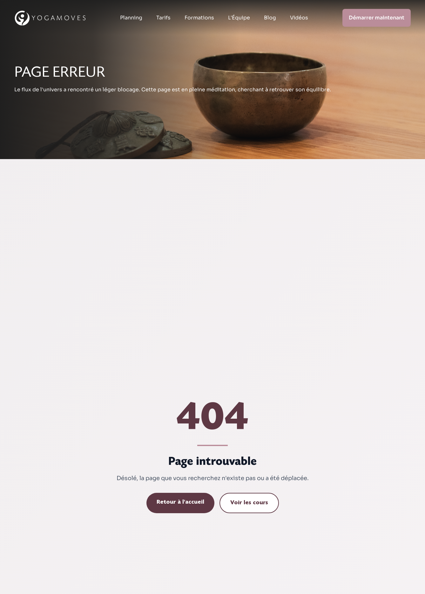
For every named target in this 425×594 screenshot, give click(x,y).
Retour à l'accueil (180, 502)
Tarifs (163, 17)
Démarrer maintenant (376, 17)
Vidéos (299, 17)
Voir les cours (249, 503)
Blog (270, 17)
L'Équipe (239, 17)
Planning (131, 17)
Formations (199, 17)
